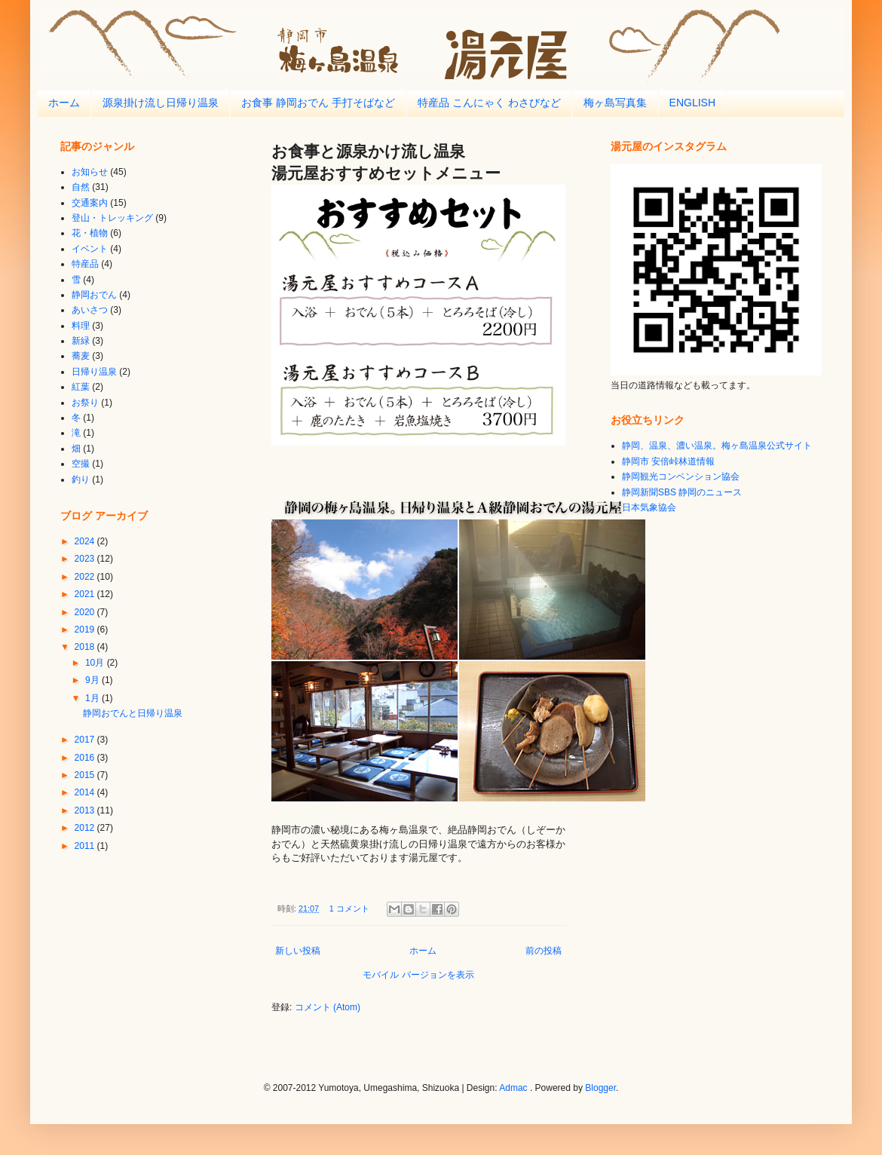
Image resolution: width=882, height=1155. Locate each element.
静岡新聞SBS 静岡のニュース (682, 492)
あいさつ (90, 310)
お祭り (85, 402)
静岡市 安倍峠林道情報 (668, 461)
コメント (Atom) (327, 1007)
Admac (513, 1088)
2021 (86, 594)
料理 (81, 325)
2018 (86, 647)
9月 (93, 680)
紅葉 (81, 386)
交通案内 (90, 203)
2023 (86, 558)
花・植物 (90, 233)
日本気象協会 (649, 507)
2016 (86, 757)
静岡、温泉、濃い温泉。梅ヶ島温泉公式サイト (717, 445)
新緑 (81, 340)
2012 (86, 828)
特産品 (85, 264)
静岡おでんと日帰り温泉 (132, 713)
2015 (86, 775)
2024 (86, 541)
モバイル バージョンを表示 (418, 975)
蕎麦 (81, 356)
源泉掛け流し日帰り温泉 (161, 103)
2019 (86, 629)
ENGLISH (692, 103)
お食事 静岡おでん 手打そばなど (318, 103)
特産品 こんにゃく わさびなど (489, 103)
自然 (81, 187)
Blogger (600, 1088)
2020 (86, 612)
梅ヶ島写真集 (615, 103)
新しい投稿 (297, 950)
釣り (81, 479)
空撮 (81, 463)
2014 (86, 792)
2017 (86, 739)
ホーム (64, 103)
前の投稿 (543, 950)
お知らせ (90, 172)
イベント (90, 249)
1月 (93, 698)
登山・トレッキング (112, 218)
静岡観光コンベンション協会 (681, 476)
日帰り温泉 (94, 371)
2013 (86, 810)
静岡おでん (94, 295)
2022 (86, 576)
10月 (96, 662)
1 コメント (349, 908)
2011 (86, 846)
